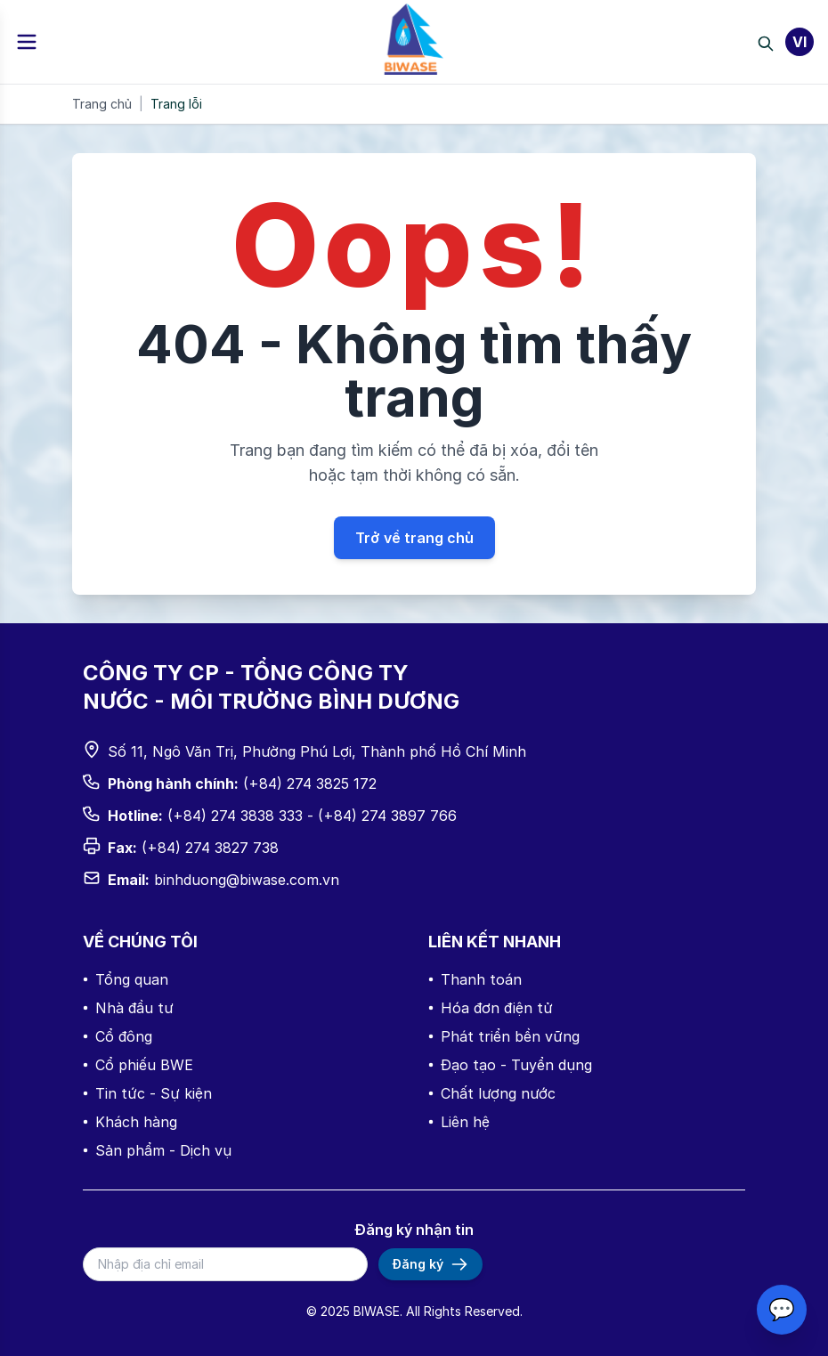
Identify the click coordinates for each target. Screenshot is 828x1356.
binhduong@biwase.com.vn (246, 880)
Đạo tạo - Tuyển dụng (510, 1065)
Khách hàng (130, 1122)
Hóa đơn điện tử (490, 1008)
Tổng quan (125, 979)
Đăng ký (430, 1264)
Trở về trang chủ (414, 538)
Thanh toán (475, 979)
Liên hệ (459, 1122)
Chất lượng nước (492, 1093)
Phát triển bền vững (504, 1036)
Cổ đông (117, 1036)
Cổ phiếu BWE (138, 1065)
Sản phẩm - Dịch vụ (157, 1150)
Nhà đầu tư (128, 1008)
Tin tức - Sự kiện (147, 1093)
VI (799, 42)
